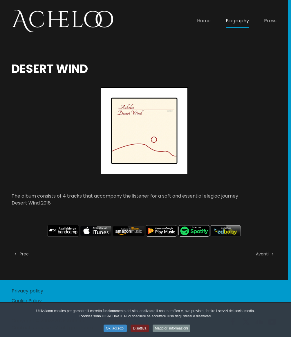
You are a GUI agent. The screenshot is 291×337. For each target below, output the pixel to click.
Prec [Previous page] (22, 254)
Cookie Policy (27, 300)
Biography (237, 20)
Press (270, 20)
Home (204, 20)
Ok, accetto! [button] (115, 329)
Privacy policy (27, 291)
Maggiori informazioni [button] (171, 329)
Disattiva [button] (139, 329)
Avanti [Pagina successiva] (265, 254)
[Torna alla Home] (62, 20)
